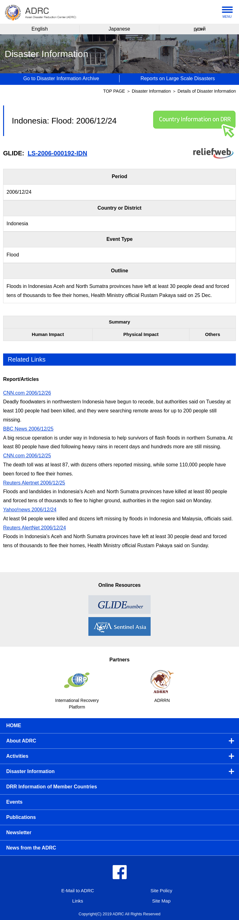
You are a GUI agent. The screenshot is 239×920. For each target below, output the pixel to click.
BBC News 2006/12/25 (28, 428)
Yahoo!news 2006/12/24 (29, 509)
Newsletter (18, 832)
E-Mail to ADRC (77, 890)
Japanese (119, 29)
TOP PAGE (114, 91)
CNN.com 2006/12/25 (27, 455)
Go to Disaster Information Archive (61, 78)
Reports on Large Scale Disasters (177, 78)
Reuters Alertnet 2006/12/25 (34, 482)
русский (199, 29)
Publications (21, 817)
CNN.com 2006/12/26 (27, 393)
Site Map (161, 900)
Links (77, 900)
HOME (13, 725)
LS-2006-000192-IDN (57, 153)
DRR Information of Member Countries (51, 786)
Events (14, 802)
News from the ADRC (31, 847)
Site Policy (161, 890)
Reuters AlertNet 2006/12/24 (34, 527)
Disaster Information (152, 91)
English (39, 29)
